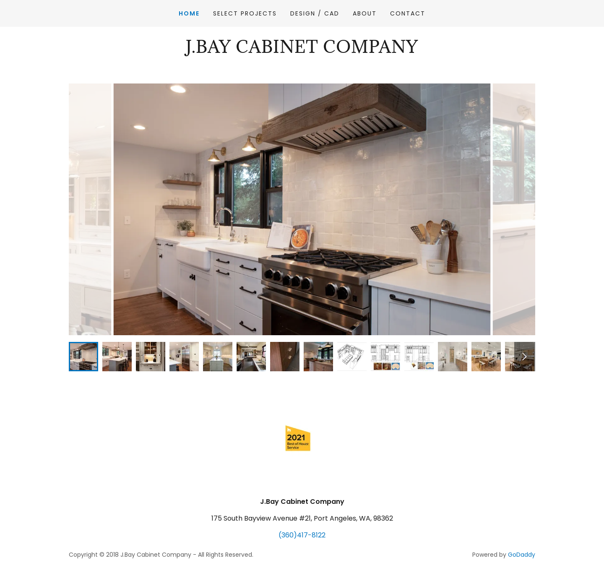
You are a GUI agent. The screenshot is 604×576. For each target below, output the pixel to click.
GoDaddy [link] (521, 554)
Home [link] (189, 13)
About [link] (365, 13)
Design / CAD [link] (314, 13)
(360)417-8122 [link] (302, 535)
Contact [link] (407, 13)
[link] (302, 50)
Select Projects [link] (245, 13)
